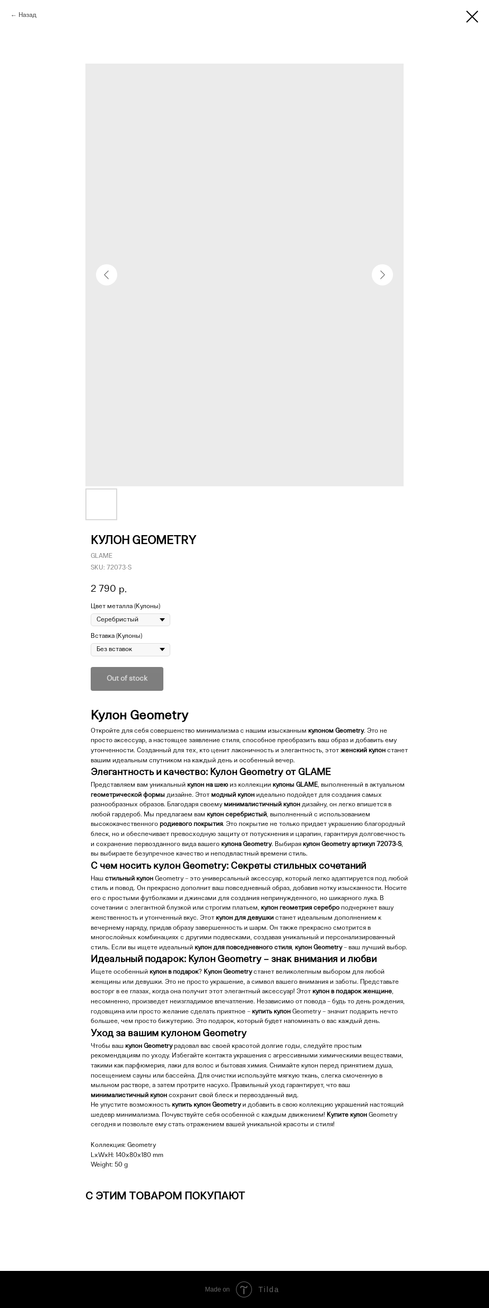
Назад (28, 15)
